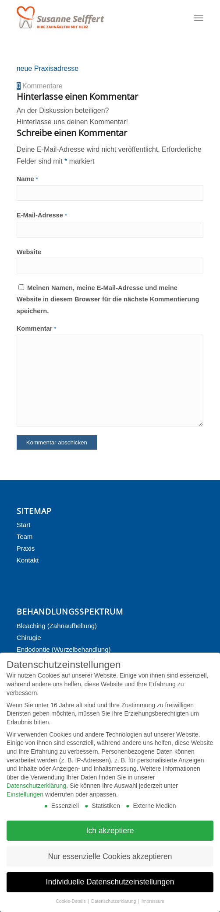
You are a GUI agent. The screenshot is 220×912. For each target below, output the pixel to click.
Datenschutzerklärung (36, 790)
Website (29, 251)
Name (27, 178)
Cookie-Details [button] (71, 906)
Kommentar (37, 328)
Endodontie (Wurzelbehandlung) (64, 649)
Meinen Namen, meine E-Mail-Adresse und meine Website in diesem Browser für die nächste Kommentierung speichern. (108, 299)
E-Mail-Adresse (42, 215)
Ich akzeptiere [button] (110, 836)
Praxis (26, 548)
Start (24, 524)
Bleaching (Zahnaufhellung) (57, 625)
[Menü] (198, 17)
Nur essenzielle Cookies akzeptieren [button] (110, 861)
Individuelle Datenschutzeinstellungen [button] (110, 887)
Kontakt (28, 560)
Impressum (153, 906)
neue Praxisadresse (47, 68)
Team (25, 536)
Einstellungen (25, 799)
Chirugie (29, 637)
